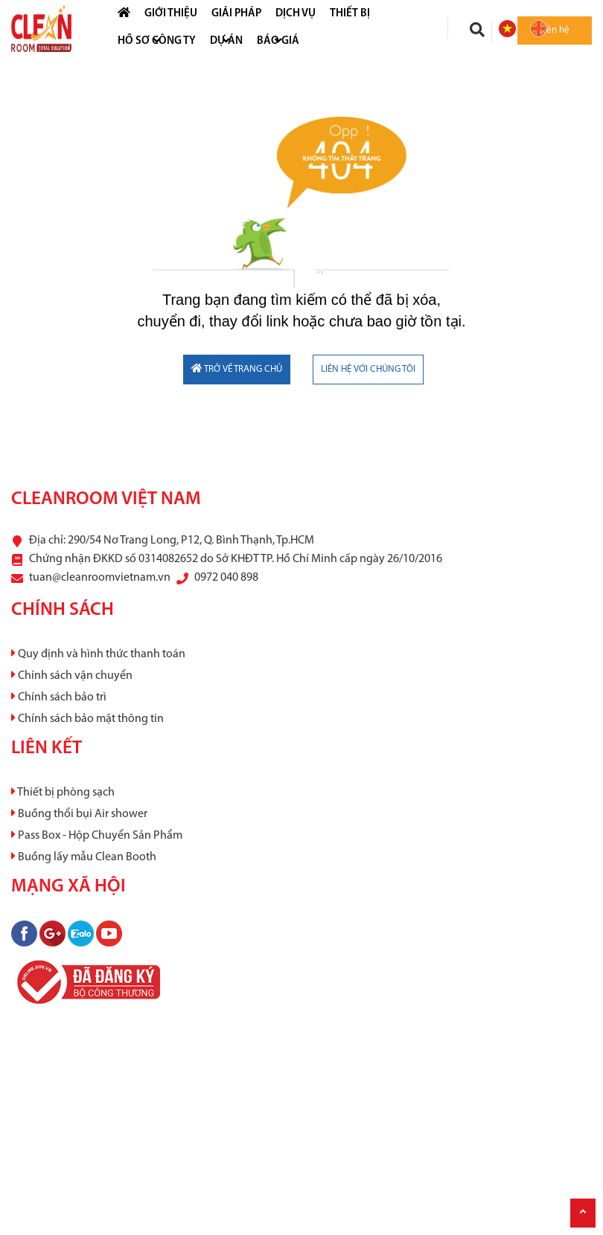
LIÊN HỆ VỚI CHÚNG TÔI (368, 369)
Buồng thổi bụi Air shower (79, 814)
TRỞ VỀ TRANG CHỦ (236, 369)
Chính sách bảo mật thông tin (87, 719)
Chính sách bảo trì (58, 697)
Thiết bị (350, 13)
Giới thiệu (170, 13)
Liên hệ (555, 30)
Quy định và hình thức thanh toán (98, 654)
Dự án (226, 41)
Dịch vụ (295, 13)
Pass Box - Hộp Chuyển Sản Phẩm (96, 836)
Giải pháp (236, 13)
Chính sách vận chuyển (72, 676)
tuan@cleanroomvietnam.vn (99, 578)
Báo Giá (278, 41)
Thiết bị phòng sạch (63, 793)
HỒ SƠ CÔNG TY (157, 41)
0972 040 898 (226, 578)
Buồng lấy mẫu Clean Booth (83, 857)
